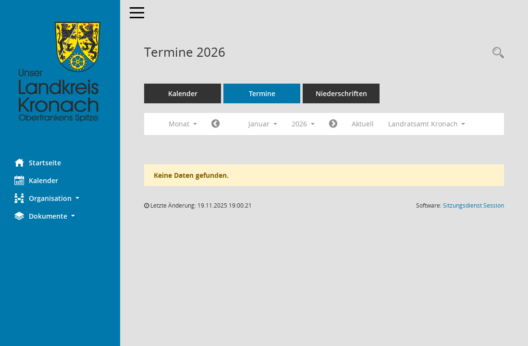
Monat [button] (183, 123)
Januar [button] (262, 123)
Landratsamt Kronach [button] (427, 123)
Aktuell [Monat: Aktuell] (363, 123)
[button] (60, 198)
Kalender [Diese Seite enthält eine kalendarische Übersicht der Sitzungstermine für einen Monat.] (36, 180)
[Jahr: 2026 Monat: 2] (333, 124)
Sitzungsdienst (473, 205)
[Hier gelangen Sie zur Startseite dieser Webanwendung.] (60, 72)
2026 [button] (303, 123)
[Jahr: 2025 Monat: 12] (215, 124)
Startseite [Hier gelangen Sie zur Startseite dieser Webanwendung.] (37, 162)
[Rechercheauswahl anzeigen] (496, 53)
